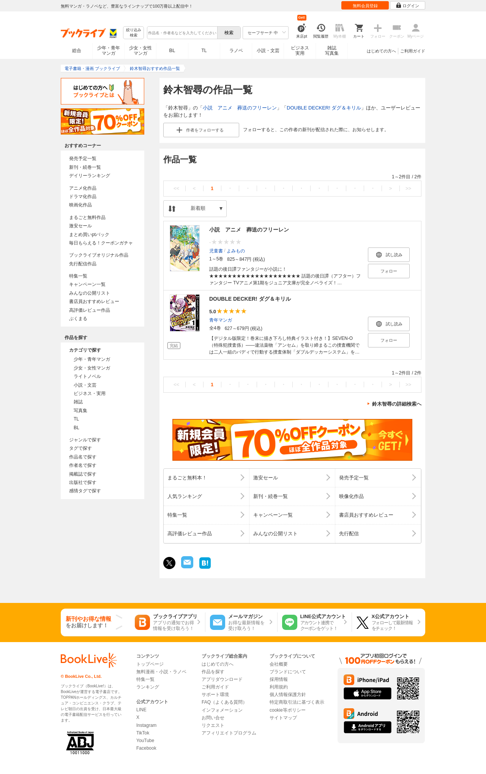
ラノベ (236, 50)
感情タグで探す (85, 490)
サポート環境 (215, 694)
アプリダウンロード (222, 679)
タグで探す (80, 448)
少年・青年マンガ (108, 50)
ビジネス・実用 (90, 393)
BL (172, 50)
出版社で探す (82, 482)
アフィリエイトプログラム (229, 733)
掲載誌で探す (82, 474)
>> (408, 188)
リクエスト (213, 725)
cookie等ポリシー (288, 710)
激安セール (80, 225)
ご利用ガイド (412, 51)
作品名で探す (82, 457)
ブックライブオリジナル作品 (98, 255)
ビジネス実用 (300, 50)
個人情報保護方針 (288, 694)
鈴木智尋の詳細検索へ (396, 404)
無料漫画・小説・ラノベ (161, 671)
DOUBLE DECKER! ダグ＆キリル (324, 108)
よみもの (236, 250)
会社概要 (279, 664)
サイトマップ (283, 717)
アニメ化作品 (82, 188)
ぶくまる (78, 318)
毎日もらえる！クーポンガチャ (101, 243)
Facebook (146, 748)
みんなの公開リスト (89, 293)
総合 (76, 50)
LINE (141, 709)
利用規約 (279, 687)
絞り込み (133, 33)
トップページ (150, 664)
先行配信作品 (82, 263)
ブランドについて (288, 671)
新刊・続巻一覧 (85, 167)
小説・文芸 (268, 50)
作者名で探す (82, 465)
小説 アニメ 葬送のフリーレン (240, 108)
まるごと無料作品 (87, 217)
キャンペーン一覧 (87, 284)
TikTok (142, 733)
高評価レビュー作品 (89, 310)
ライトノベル (87, 376)
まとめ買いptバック (89, 234)
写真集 (80, 410)
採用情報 (279, 679)
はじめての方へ (381, 51)
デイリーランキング (89, 175)
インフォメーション (222, 710)
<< (176, 188)
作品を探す (213, 671)
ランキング (147, 687)
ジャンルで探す (85, 440)
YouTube (145, 740)
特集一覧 (78, 276)
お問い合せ (213, 717)
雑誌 (78, 401)
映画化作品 (80, 205)
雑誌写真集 (332, 50)
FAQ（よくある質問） (224, 702)
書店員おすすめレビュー (94, 301)
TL (204, 50)
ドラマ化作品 (82, 196)
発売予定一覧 (82, 158)
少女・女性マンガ (140, 50)
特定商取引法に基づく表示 (297, 702)
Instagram (146, 725)
